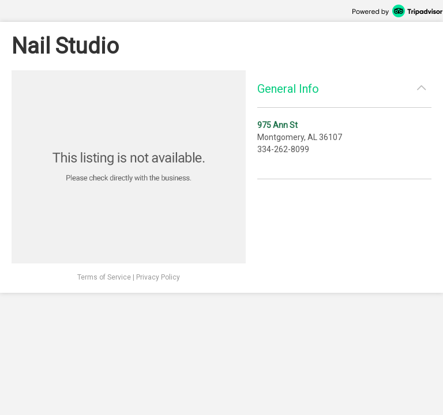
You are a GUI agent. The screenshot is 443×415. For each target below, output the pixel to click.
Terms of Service (104, 277)
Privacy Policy (158, 277)
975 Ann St (277, 125)
